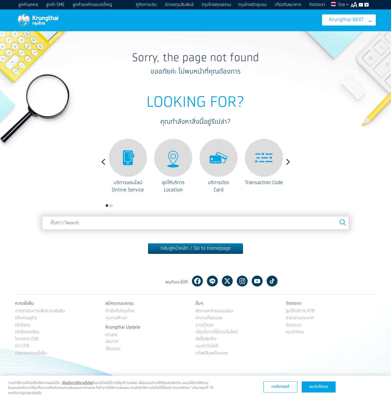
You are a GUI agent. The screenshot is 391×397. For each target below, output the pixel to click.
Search (342, 222)
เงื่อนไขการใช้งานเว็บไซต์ (216, 332)
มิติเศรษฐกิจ (26, 318)
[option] (128, 166)
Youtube (257, 281)
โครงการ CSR (27, 339)
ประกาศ (111, 342)
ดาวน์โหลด (204, 325)
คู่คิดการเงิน (146, 5)
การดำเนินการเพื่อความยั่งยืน (40, 311)
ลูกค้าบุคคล (28, 5)
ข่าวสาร (111, 335)
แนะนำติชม (295, 332)
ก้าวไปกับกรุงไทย (119, 311)
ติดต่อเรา (317, 5)
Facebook (197, 281)
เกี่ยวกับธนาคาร (288, 5)
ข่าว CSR (22, 346)
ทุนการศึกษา (116, 318)
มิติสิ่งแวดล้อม (27, 332)
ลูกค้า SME (55, 5)
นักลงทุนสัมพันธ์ (179, 5)
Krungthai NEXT (350, 20)
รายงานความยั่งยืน (31, 353)
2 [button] (111, 205)
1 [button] (107, 205)
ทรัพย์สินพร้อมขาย (211, 353)
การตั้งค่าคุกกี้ (280, 389)
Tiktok (272, 281)
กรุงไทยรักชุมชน (252, 5)
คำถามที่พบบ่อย (208, 318)
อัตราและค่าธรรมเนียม (214, 311)
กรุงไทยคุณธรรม (216, 5)
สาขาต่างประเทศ (300, 318)
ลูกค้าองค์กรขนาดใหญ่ (92, 5)
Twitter (227, 281)
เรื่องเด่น (113, 349)
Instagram (242, 281)
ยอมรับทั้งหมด (318, 389)
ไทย (339, 5)
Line (212, 281)
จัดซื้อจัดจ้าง (205, 339)
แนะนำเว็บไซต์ (206, 346)
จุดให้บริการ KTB (300, 311)
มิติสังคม (23, 325)
